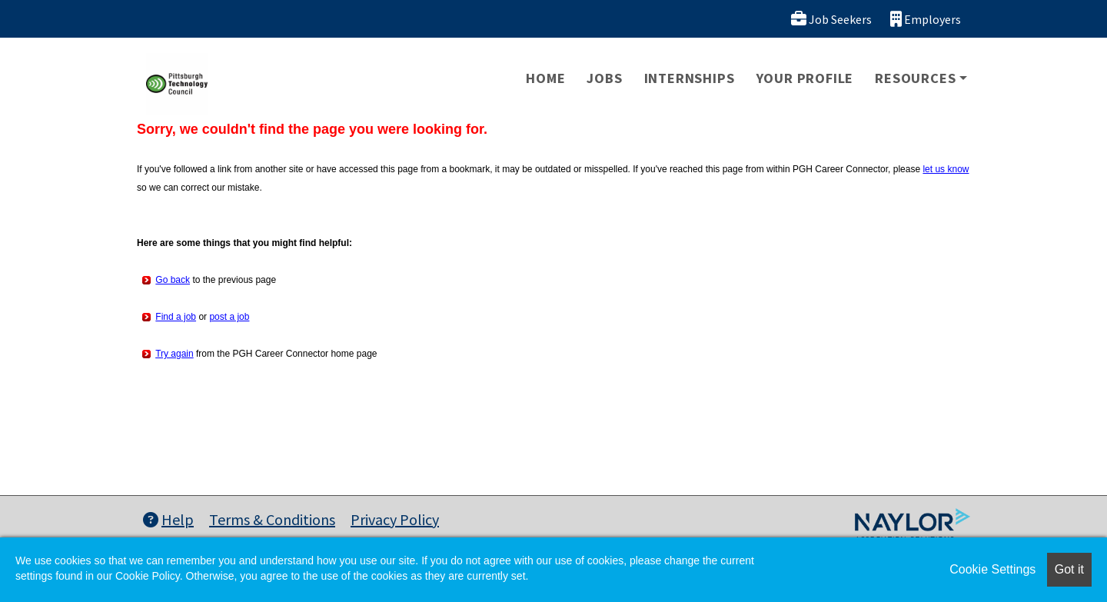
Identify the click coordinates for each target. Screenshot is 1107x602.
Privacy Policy (395, 519)
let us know (945, 169)
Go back (172, 279)
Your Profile (805, 78)
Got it (1069, 569)
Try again (174, 353)
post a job (229, 316)
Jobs (604, 78)
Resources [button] (915, 78)
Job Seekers (831, 18)
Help (168, 519)
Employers (925, 18)
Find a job (175, 316)
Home (545, 78)
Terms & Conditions (272, 519)
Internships (689, 78)
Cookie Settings (992, 569)
